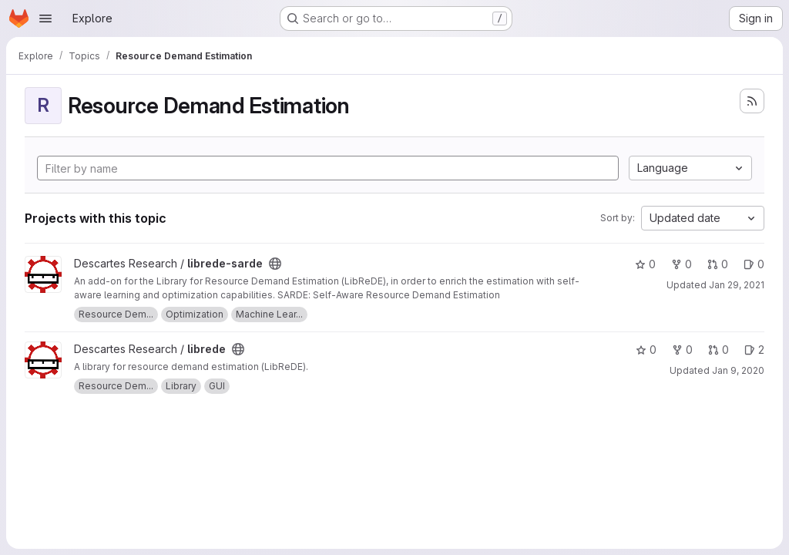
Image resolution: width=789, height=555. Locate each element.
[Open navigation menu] (45, 18)
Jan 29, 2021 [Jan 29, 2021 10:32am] (736, 285)
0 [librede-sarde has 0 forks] (681, 264)
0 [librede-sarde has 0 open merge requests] (717, 264)
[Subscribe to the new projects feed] (752, 101)
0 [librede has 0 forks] (682, 349)
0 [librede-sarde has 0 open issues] (754, 264)
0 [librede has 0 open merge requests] (718, 349)
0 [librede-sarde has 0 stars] (645, 264)
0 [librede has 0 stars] (646, 349)
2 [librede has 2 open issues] (754, 349)
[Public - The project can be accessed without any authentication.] (275, 263)
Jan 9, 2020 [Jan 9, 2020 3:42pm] (738, 370)
